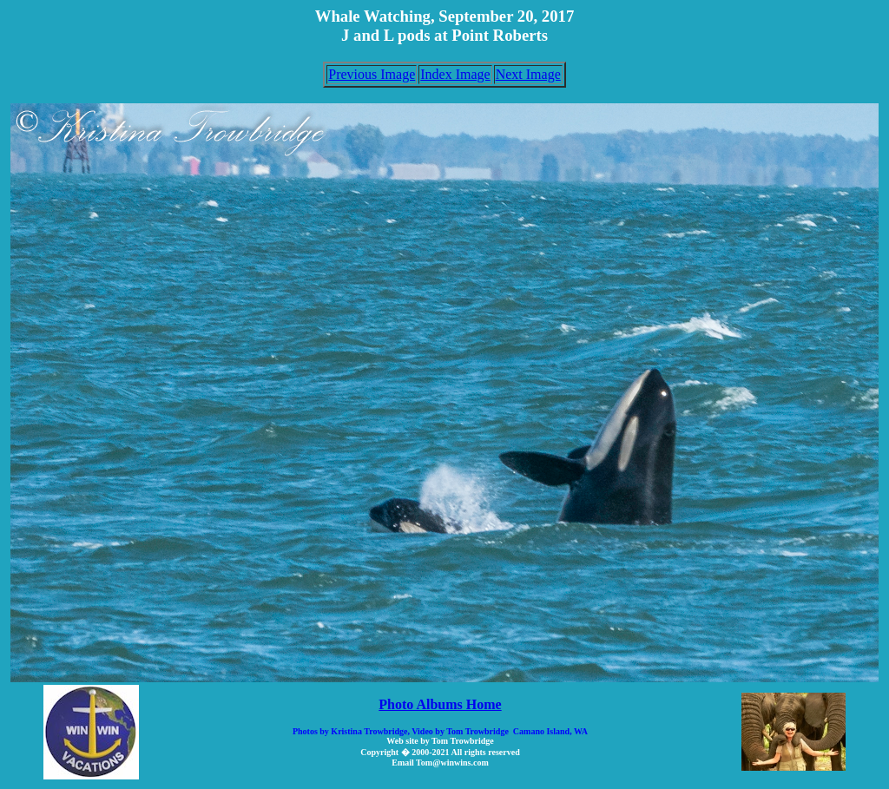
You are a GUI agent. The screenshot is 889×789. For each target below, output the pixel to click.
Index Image (455, 74)
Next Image (528, 74)
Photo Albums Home (440, 704)
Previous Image (371, 74)
